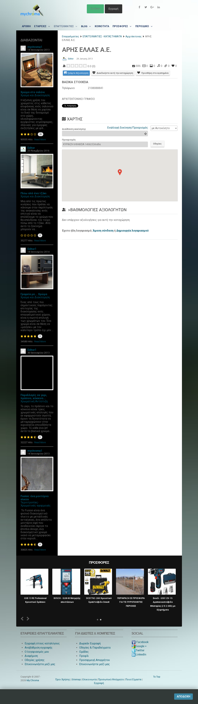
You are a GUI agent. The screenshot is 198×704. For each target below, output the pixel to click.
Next (27, 619)
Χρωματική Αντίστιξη (34, 401)
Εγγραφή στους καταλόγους (42, 643)
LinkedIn (139, 654)
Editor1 (31, 249)
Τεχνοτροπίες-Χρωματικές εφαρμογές (36, 504)
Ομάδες (84, 651)
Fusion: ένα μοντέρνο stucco (35, 498)
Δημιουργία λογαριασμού (132, 230)
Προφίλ (84, 656)
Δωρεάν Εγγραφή (90, 643)
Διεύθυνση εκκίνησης (74, 129)
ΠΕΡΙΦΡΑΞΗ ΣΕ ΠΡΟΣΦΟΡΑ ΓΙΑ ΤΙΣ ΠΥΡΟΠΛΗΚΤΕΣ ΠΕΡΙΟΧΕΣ (131, 602)
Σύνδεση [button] (95, 8)
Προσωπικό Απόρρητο (111, 679)
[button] (120, 172)
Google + (139, 646)
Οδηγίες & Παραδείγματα (94, 647)
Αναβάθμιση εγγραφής (38, 647)
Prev (23, 619)
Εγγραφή (113, 8)
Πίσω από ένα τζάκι (33, 193)
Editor (31, 147)
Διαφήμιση (31, 656)
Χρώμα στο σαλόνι (33, 92)
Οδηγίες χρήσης (35, 660)
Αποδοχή (183, 696)
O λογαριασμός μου (37, 651)
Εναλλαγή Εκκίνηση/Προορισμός (127, 127)
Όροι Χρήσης (62, 679)
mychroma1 (34, 47)
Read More (40, 139)
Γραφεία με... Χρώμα (34, 294)
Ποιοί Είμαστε (133, 679)
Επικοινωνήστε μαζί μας (40, 664)
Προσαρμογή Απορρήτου (94, 660)
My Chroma (33, 680)
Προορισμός (69, 140)
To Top (156, 676)
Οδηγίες (157, 144)
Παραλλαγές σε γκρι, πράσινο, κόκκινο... (34, 396)
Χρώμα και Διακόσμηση (35, 95)
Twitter (138, 650)
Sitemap (76, 679)
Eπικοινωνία (89, 679)
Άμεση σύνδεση (103, 230)
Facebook (140, 642)
